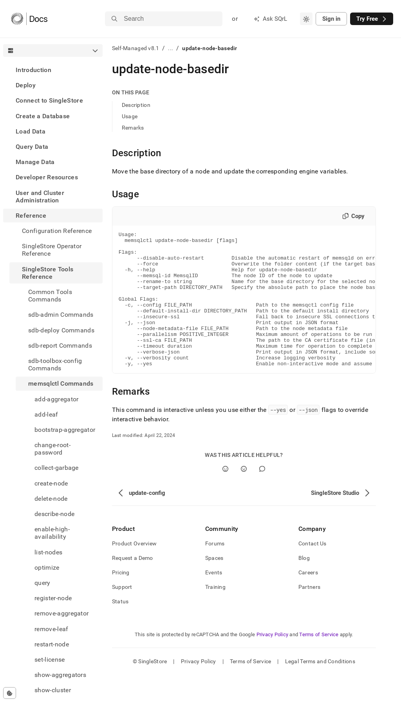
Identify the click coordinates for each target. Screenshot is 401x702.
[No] (244, 496)
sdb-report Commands (60, 345)
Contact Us (312, 570)
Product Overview (134, 570)
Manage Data (35, 162)
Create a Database (43, 116)
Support (122, 614)
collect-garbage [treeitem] (56, 467)
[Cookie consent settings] (9, 693)
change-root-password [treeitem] (52, 448)
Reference (31, 215)
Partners (309, 614)
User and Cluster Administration (40, 196)
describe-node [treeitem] (54, 514)
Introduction (33, 70)
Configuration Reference (57, 231)
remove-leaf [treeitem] (51, 629)
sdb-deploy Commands (61, 330)
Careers (308, 599)
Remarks (133, 128)
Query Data (32, 146)
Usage (129, 116)
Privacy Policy (272, 661)
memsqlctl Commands (61, 383)
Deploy (26, 85)
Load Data (30, 131)
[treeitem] (53, 70)
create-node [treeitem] (51, 483)
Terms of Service (318, 661)
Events (213, 599)
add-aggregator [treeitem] (56, 399)
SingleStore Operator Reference (51, 249)
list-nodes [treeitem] (48, 552)
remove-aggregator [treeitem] (61, 613)
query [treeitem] (42, 583)
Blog (304, 585)
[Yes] (225, 496)
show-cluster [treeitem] (52, 690)
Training (215, 614)
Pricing (121, 599)
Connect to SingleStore (49, 100)
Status (120, 628)
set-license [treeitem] (49, 659)
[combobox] (306, 19)
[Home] (29, 19)
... (170, 48)
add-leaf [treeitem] (46, 414)
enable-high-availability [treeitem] (52, 532)
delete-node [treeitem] (51, 498)
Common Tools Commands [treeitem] (50, 295)
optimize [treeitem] (47, 567)
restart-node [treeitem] (51, 644)
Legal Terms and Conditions (320, 688)
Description (136, 105)
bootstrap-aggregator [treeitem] (64, 429)
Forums (215, 570)
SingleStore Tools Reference (47, 272)
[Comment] (262, 496)
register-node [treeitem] (53, 598)
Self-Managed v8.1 (135, 48)
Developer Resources (47, 177)
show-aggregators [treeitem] (60, 675)
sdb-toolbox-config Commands (55, 364)
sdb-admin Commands (61, 314)
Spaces (214, 585)
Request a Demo (132, 585)
